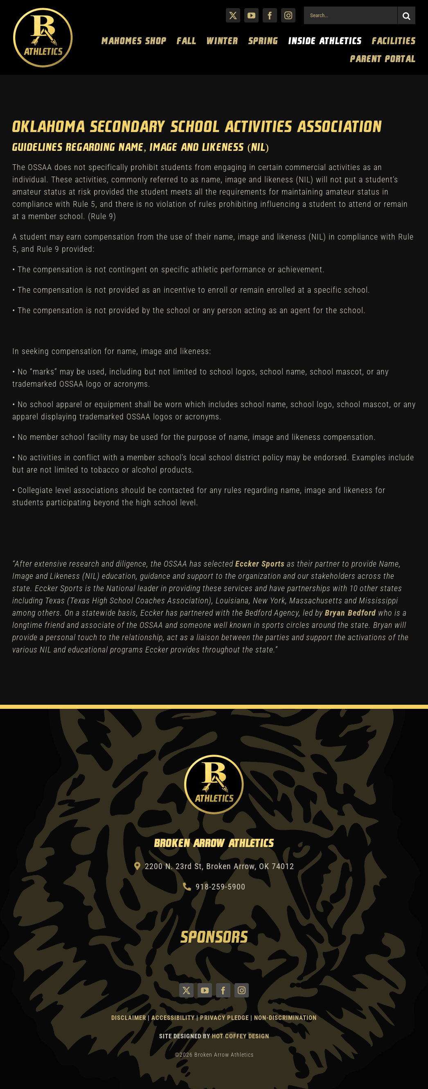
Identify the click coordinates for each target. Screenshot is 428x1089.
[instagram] (288, 15)
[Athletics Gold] (43, 11)
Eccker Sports (260, 564)
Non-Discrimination (285, 1018)
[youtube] (251, 15)
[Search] (406, 15)
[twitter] (233, 15)
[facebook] (270, 15)
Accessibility (173, 1018)
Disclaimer (128, 1018)
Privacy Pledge (224, 1018)
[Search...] (350, 15)
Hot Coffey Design (240, 1036)
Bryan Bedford (350, 613)
